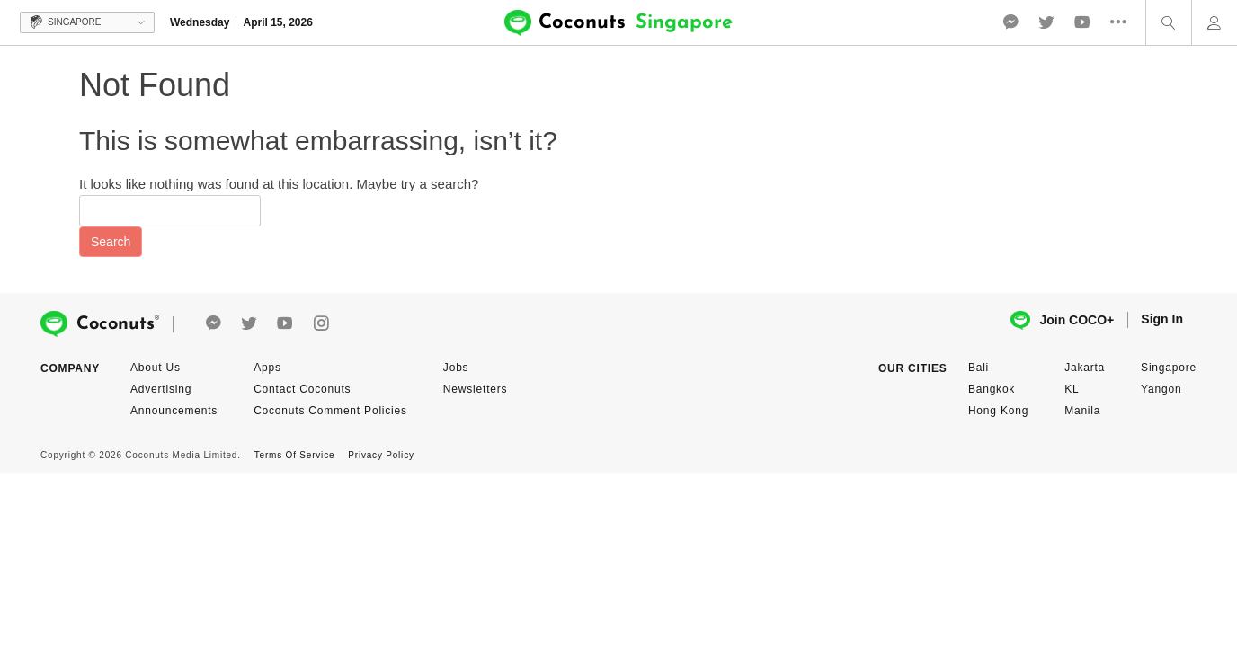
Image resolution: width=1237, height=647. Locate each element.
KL (1071, 389)
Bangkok (991, 389)
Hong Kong (998, 410)
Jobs (456, 367)
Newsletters (475, 389)
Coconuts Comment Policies (330, 410)
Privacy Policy (381, 455)
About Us (155, 367)
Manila (1082, 410)
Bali (978, 367)
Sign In (1162, 319)
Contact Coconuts (302, 389)
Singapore (1169, 367)
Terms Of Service (294, 455)
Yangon (1161, 389)
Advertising (160, 389)
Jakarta (1084, 367)
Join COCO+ (1062, 320)
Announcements (174, 410)
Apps (267, 367)
